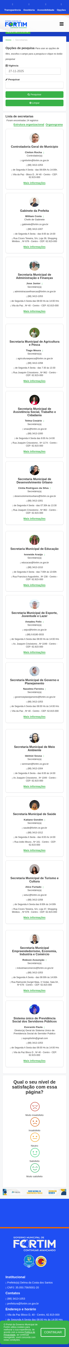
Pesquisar (13, 79)
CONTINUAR (53, 1332)
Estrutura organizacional (29, 124)
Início (8, 40)
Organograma (54, 124)
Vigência (12, 65)
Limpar (34, 102)
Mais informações (35, 182)
